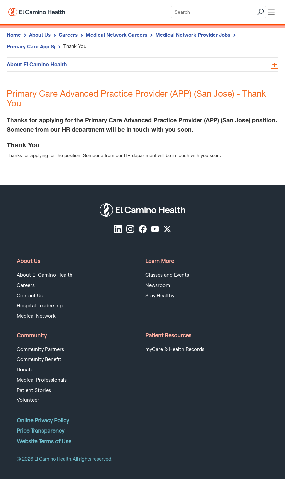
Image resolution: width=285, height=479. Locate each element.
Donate (25, 370)
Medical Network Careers (116, 35)
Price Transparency (40, 430)
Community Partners (40, 349)
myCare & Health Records (174, 349)
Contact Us (30, 296)
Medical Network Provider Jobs (192, 35)
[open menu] (271, 12)
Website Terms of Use (44, 441)
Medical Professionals (42, 380)
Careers (68, 35)
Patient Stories (34, 390)
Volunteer (28, 400)
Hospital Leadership (40, 306)
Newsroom (157, 285)
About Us (40, 35)
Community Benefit (39, 359)
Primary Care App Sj (31, 46)
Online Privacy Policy (43, 420)
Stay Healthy (159, 296)
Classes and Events (167, 275)
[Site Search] (218, 12)
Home (14, 35)
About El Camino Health (37, 64)
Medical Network (36, 316)
